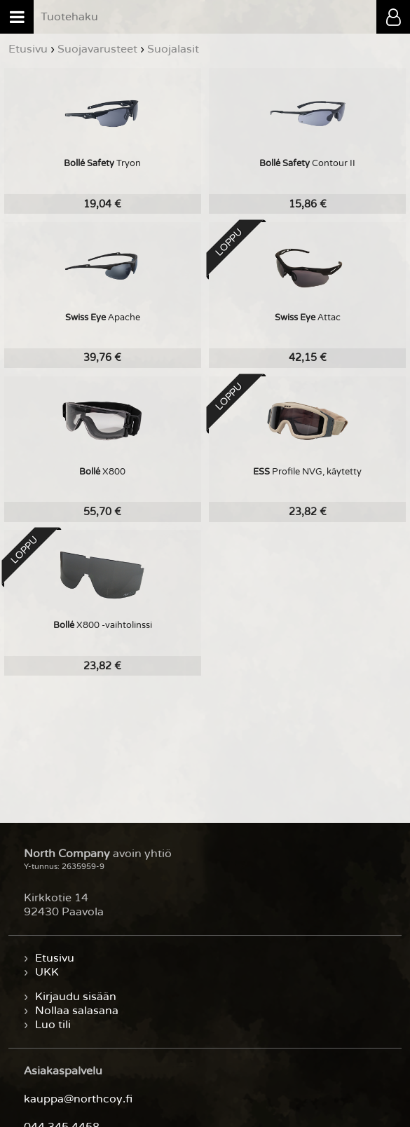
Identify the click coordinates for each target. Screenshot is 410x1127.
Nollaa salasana (76, 1011)
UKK (47, 972)
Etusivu (54, 958)
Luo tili (53, 1025)
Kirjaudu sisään (75, 997)
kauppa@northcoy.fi (78, 1099)
